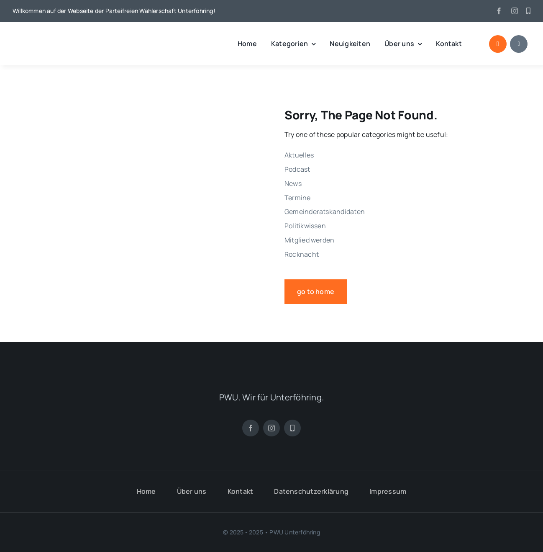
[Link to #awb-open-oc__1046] (498, 44)
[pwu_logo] (56, 34)
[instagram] (514, 11)
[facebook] (499, 11)
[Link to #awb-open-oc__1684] (519, 44)
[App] (528, 11)
